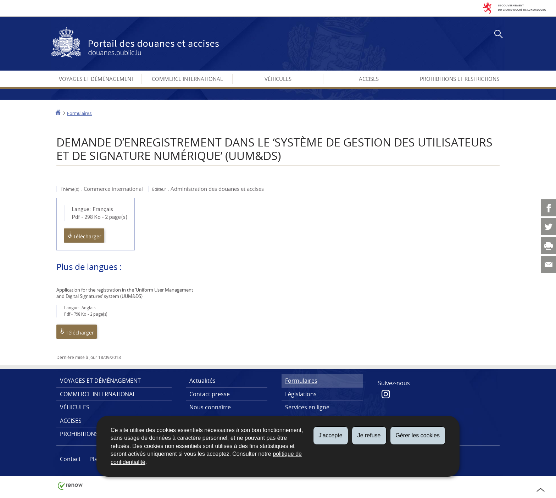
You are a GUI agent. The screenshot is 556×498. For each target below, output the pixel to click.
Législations (301, 394)
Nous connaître (210, 407)
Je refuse (369, 435)
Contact (70, 459)
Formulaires (79, 113)
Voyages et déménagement (96, 78)
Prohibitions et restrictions (459, 78)
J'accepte (331, 435)
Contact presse (209, 394)
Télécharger (84, 236)
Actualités (202, 380)
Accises (369, 78)
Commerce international (187, 78)
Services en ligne (307, 407)
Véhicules (278, 78)
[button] (497, 35)
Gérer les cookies (418, 435)
